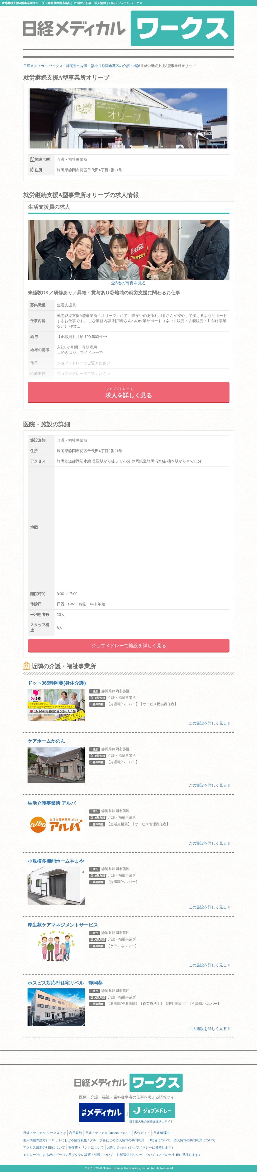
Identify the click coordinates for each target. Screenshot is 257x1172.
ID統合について (159, 1140)
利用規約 (75, 1133)
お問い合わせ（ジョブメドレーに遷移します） (141, 1147)
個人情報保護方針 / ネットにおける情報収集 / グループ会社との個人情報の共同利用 (83, 1140)
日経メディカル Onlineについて (108, 1133)
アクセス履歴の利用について (44, 1147)
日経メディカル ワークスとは (44, 1133)
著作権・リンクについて (86, 1147)
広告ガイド (142, 1133)
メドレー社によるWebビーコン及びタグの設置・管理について (68, 1154)
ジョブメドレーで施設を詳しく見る (128, 645)
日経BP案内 (162, 1133)
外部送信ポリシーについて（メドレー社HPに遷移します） (159, 1154)
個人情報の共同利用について (194, 1140)
